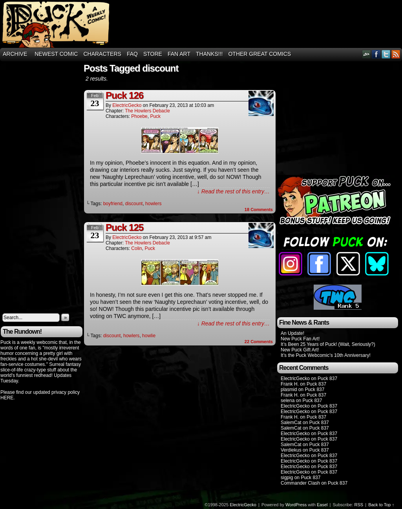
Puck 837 (327, 378)
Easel (322, 504)
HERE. (7, 398)
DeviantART (366, 54)
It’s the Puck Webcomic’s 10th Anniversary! (326, 355)
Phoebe (139, 116)
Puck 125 (124, 227)
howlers (153, 203)
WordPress (296, 504)
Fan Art (179, 54)
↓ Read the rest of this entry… (233, 191)
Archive (15, 54)
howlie (148, 335)
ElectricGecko (126, 105)
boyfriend (112, 203)
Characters (102, 54)
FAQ (132, 54)
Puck (155, 116)
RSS (396, 54)
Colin (136, 248)
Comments (259, 209)
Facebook (376, 54)
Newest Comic (56, 54)
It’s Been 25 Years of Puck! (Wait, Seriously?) (328, 344)
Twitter (386, 54)
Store (152, 54)
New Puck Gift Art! (300, 350)
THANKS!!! (209, 54)
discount (134, 203)
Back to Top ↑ (381, 504)
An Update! (292, 333)
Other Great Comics (259, 54)
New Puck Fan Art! (300, 339)
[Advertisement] (31, 185)
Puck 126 (124, 95)
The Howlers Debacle (147, 111)
